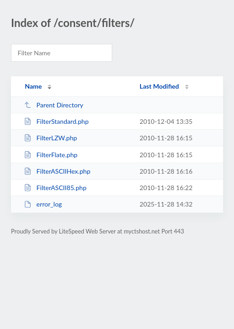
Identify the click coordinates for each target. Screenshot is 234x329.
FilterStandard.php (56, 121)
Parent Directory (53, 105)
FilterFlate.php (50, 155)
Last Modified (159, 86)
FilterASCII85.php (55, 187)
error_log (43, 204)
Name (33, 86)
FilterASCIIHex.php (57, 171)
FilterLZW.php (50, 138)
